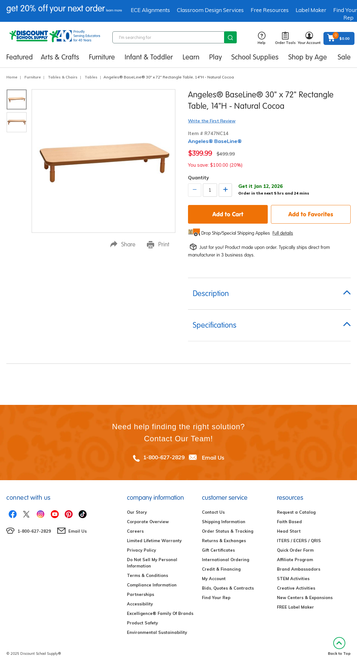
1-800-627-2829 (164, 457)
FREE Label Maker (295, 607)
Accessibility (140, 603)
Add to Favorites (310, 214)
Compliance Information (152, 584)
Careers (135, 531)
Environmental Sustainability (157, 632)
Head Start (289, 531)
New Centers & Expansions (305, 597)
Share (122, 244)
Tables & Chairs (63, 77)
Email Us (213, 457)
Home (11, 77)
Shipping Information (223, 521)
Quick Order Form (295, 550)
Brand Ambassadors (298, 569)
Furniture (32, 77)
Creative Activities (296, 588)
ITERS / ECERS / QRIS (299, 540)
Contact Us (213, 512)
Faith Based (289, 521)
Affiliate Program (295, 559)
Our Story (137, 512)
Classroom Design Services (210, 10)
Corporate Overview (148, 521)
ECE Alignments (150, 10)
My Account (214, 578)
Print (158, 244)
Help (261, 38)
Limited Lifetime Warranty (154, 540)
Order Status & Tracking (227, 531)
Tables (91, 77)
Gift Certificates (218, 550)
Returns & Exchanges (224, 540)
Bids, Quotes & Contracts (228, 588)
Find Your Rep (216, 597)
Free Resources (270, 10)
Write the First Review (211, 121)
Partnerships (140, 594)
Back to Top (339, 646)
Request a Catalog (296, 512)
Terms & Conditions (147, 575)
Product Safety (142, 622)
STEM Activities (293, 578)
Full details (282, 233)
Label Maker (311, 10)
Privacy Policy (141, 550)
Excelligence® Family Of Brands (160, 613)
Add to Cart (227, 214)
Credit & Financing (221, 569)
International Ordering (225, 559)
